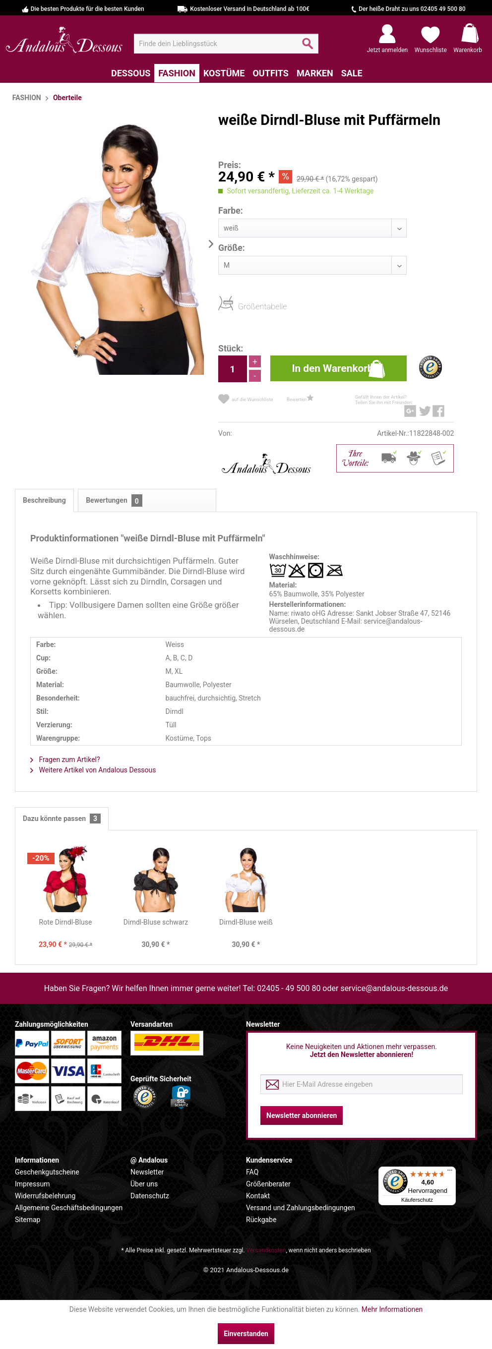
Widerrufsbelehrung (45, 1196)
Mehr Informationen (392, 1309)
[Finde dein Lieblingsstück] (226, 44)
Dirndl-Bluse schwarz (155, 922)
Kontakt (258, 1196)
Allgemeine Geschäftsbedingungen (69, 1208)
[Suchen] (307, 48)
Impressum (32, 1184)
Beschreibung (44, 500)
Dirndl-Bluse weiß (246, 922)
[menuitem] (226, 44)
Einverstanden (246, 1334)
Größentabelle (241, 306)
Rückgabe (261, 1220)
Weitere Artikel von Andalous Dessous (93, 770)
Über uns (144, 1184)
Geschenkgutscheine (47, 1172)
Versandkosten (266, 1250)
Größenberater (268, 1184)
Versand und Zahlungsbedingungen (300, 1208)
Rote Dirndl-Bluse (65, 922)
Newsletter (147, 1172)
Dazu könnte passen (62, 819)
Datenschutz (149, 1196)
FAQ (252, 1172)
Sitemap (27, 1220)
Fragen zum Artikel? (65, 759)
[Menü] (450, 1172)
